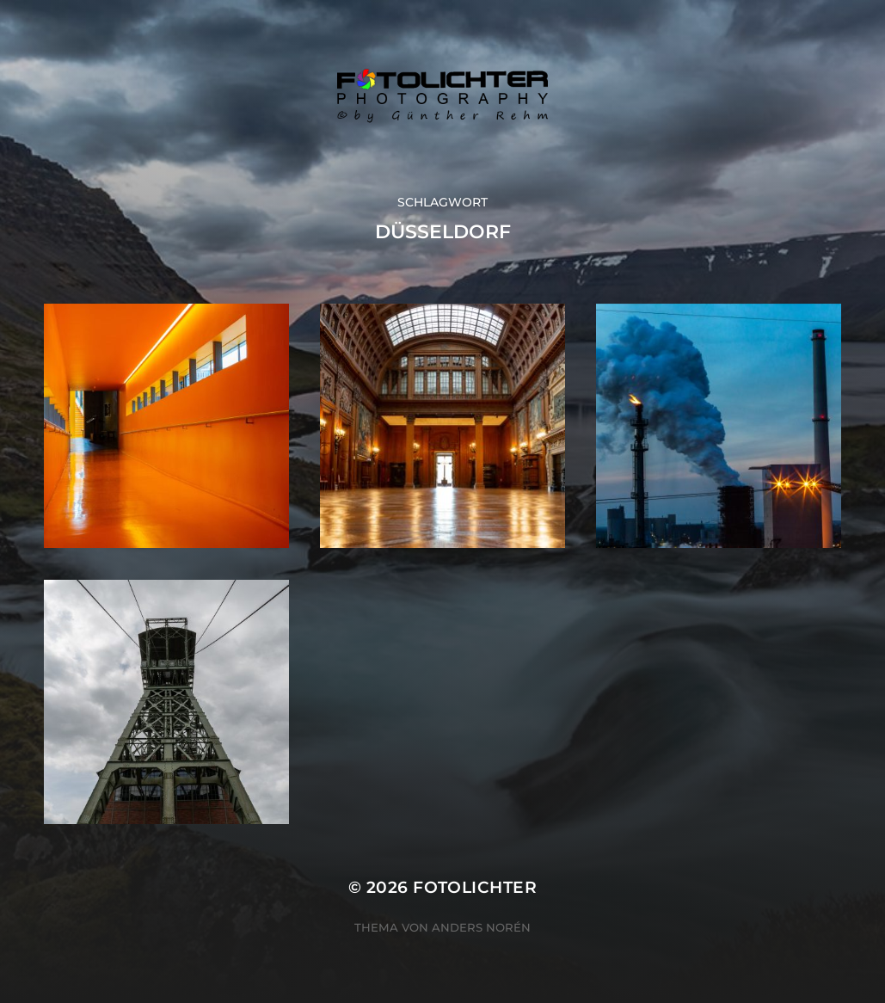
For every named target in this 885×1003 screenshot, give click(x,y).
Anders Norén (481, 927)
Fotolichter (475, 887)
